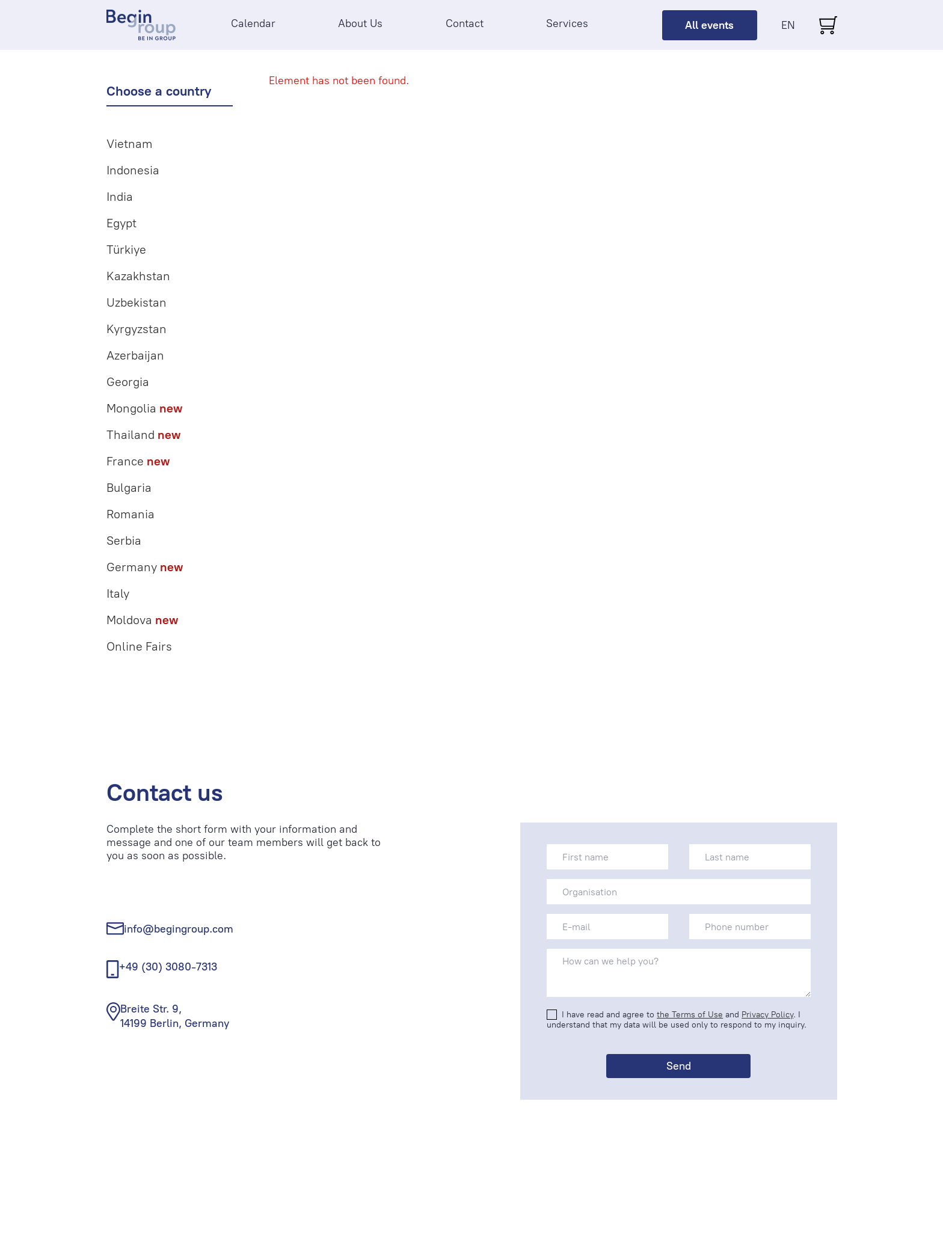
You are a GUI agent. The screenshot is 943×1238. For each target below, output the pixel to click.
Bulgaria (129, 487)
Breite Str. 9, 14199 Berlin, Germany (174, 1015)
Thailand (143, 434)
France (138, 461)
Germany (144, 567)
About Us (360, 23)
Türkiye (126, 249)
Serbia (123, 540)
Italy (117, 593)
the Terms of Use (690, 1015)
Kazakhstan (138, 276)
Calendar (253, 23)
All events (709, 25)
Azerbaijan (135, 355)
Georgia (127, 382)
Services (567, 23)
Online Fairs (139, 646)
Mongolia (144, 408)
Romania (130, 514)
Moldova (142, 620)
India (119, 196)
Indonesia (132, 170)
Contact (465, 23)
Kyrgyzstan (136, 329)
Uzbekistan (136, 302)
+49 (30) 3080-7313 (168, 966)
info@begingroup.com (178, 929)
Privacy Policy (767, 1015)
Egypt (121, 223)
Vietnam (129, 143)
